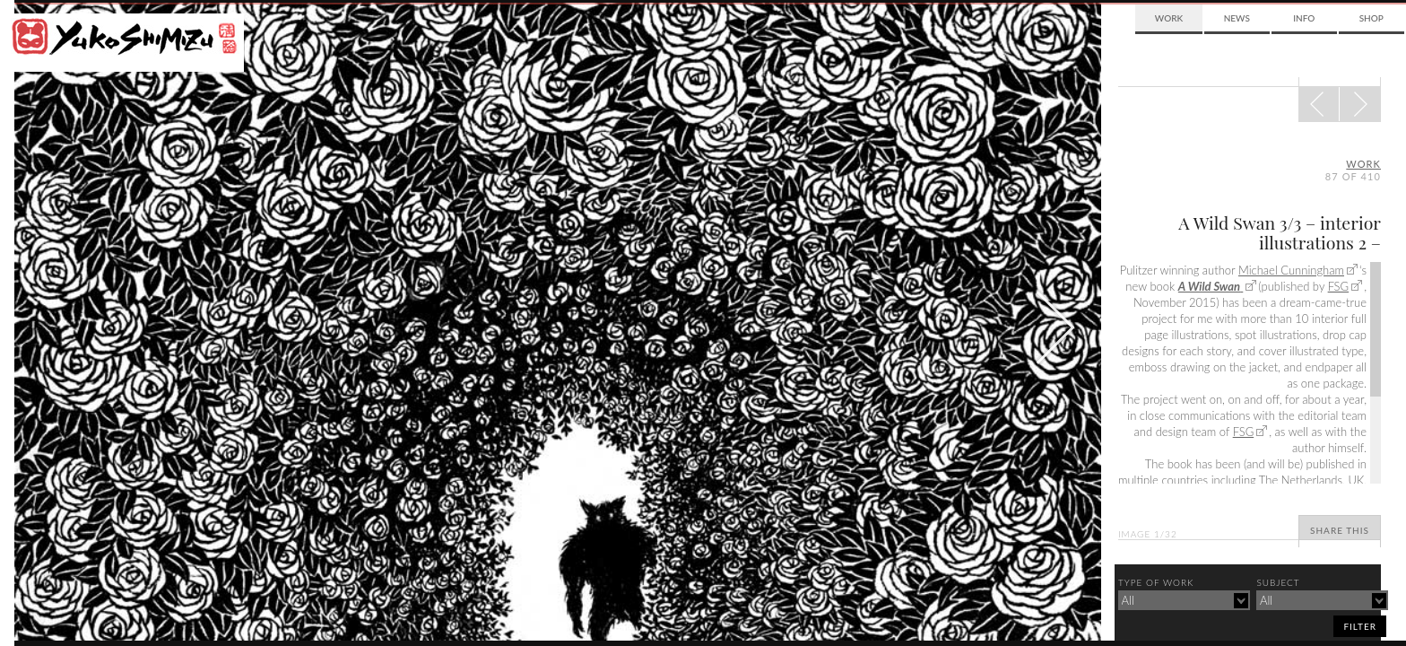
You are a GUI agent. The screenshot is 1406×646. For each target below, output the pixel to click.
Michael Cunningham (1291, 270)
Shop (1371, 18)
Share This (1339, 530)
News (1237, 18)
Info (1304, 18)
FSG (1339, 286)
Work (1169, 18)
